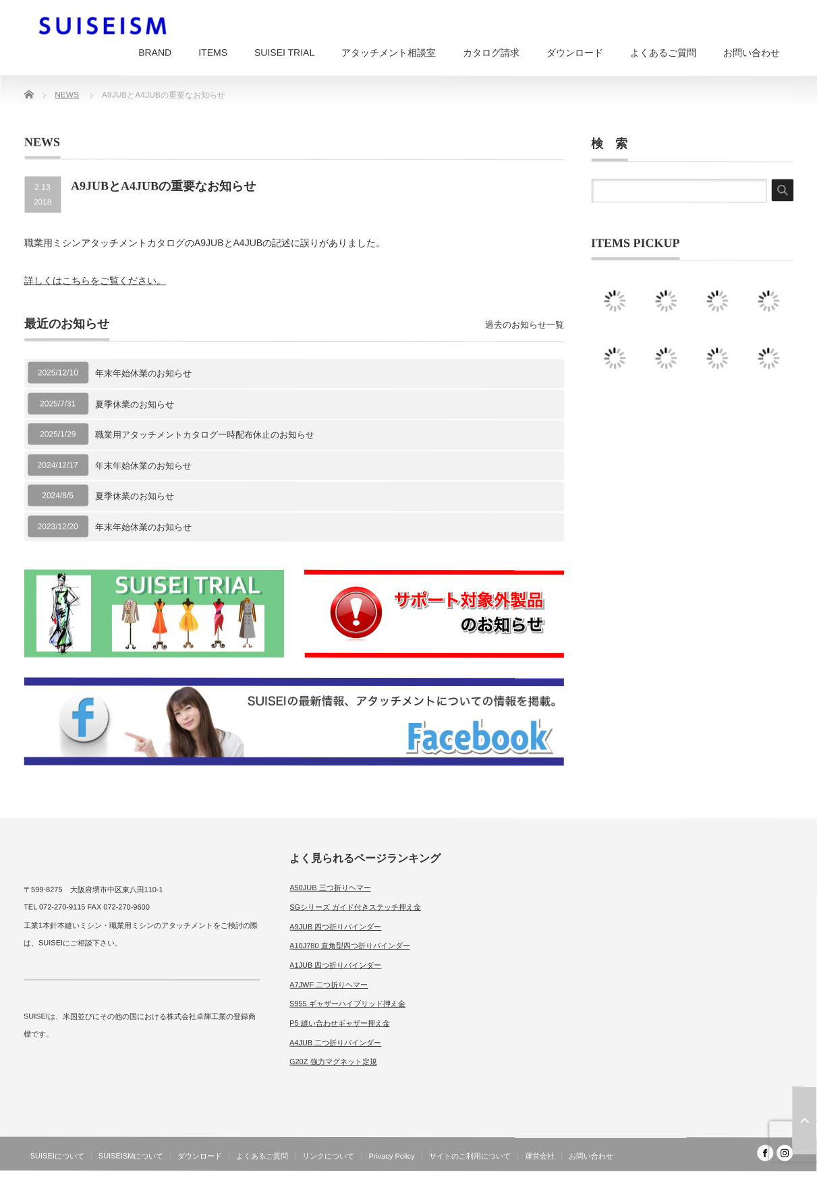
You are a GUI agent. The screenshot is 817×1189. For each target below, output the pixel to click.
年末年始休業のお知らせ (143, 373)
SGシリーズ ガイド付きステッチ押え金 (355, 907)
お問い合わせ (751, 52)
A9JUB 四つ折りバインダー (335, 926)
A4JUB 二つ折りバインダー (335, 1043)
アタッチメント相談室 (388, 52)
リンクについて (328, 1156)
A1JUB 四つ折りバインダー (335, 965)
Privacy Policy (391, 1156)
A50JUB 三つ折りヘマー (329, 887)
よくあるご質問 (663, 52)
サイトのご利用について (470, 1156)
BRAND (154, 52)
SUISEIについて (57, 1156)
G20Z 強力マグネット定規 (333, 1061)
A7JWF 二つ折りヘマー (328, 984)
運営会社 (540, 1156)
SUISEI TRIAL (284, 52)
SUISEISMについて (131, 1156)
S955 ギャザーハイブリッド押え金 (347, 1003)
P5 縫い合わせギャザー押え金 (339, 1023)
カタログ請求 (491, 52)
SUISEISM (734, 1179)
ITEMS (212, 52)
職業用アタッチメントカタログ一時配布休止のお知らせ (204, 435)
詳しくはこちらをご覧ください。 (95, 280)
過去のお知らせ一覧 (524, 325)
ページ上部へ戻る (804, 1121)
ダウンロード (574, 52)
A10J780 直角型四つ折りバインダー (349, 945)
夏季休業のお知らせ (134, 404)
